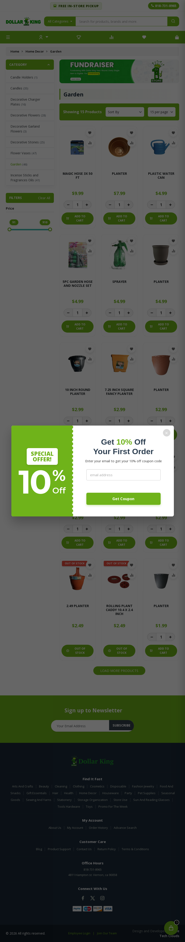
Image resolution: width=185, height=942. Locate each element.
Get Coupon (123, 498)
